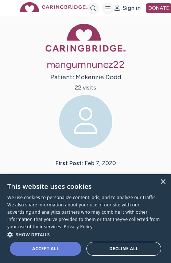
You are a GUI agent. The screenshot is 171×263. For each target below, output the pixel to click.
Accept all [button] (45, 248)
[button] (85, 234)
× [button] (163, 182)
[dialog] (85, 218)
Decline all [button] (124, 248)
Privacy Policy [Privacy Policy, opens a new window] (78, 227)
